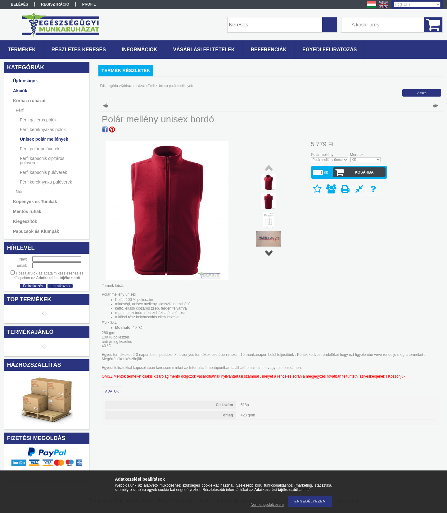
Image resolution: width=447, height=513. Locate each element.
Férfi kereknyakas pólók (43, 129)
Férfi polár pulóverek (40, 148)
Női (19, 191)
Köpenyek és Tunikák (35, 201)
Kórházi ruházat (29, 100)
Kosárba (364, 172)
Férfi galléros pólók (38, 119)
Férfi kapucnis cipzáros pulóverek (42, 160)
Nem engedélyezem (267, 504)
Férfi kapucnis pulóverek (43, 172)
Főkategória (109, 86)
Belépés (19, 4)
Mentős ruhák (27, 211)
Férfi (20, 110)
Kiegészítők (25, 221)
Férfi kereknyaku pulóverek (46, 181)
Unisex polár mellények (44, 139)
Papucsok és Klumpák (36, 231)
